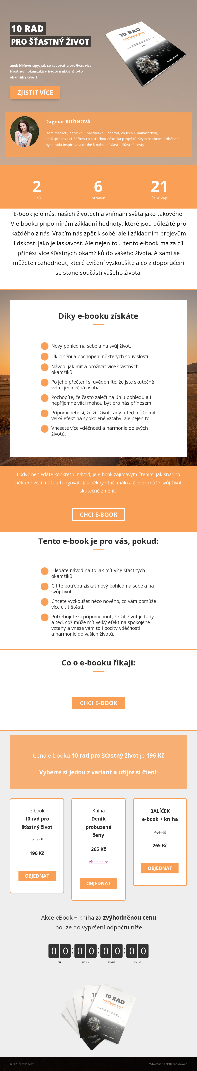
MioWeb (182, 1064)
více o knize (98, 861)
